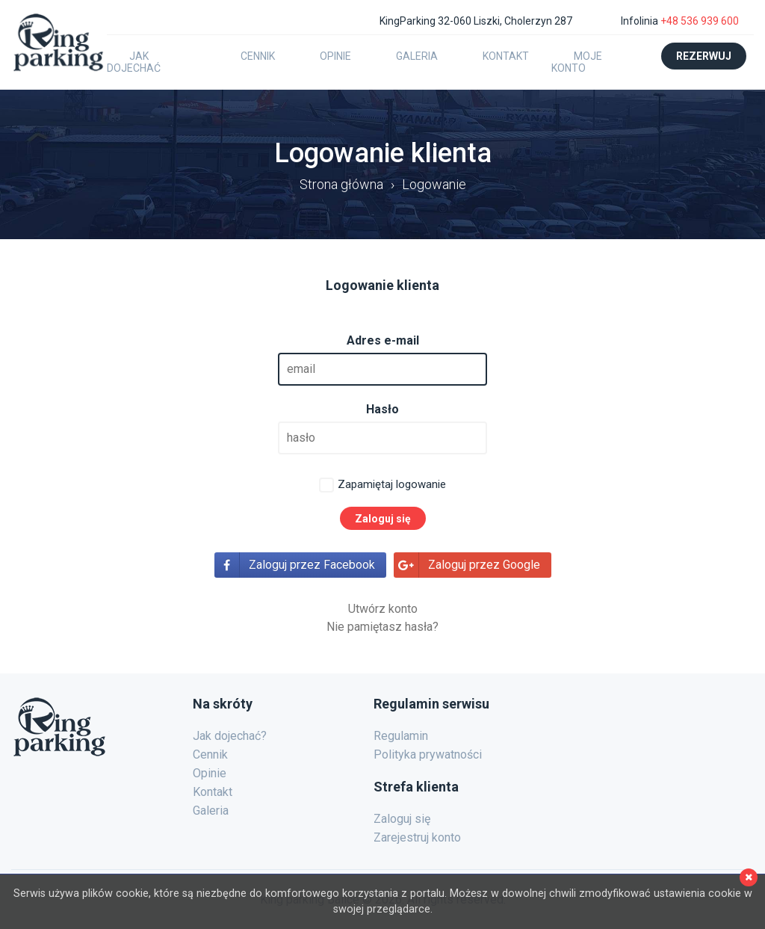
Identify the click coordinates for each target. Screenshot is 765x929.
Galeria (417, 56)
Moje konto (576, 62)
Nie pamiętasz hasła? (382, 627)
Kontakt (506, 56)
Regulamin (401, 736)
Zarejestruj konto (417, 837)
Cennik (258, 56)
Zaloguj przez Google (484, 565)
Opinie (335, 56)
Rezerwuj (703, 56)
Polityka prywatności (428, 754)
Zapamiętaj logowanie (392, 484)
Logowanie (434, 184)
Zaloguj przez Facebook (312, 565)
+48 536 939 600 (699, 21)
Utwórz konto (383, 609)
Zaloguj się (402, 819)
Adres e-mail (383, 340)
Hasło (382, 409)
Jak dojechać (134, 62)
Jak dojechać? (230, 736)
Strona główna (341, 184)
